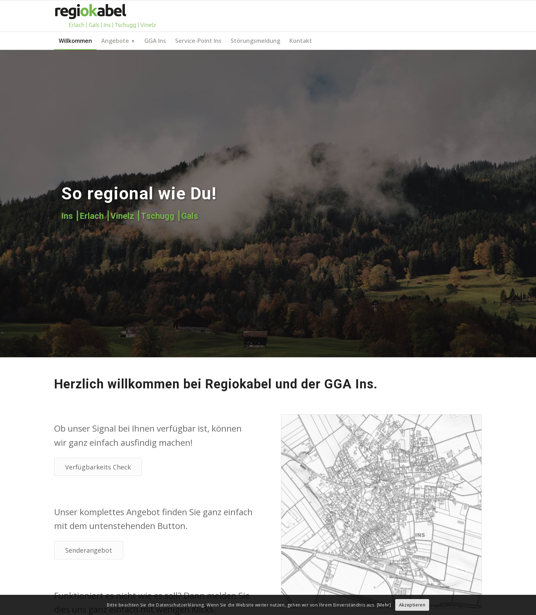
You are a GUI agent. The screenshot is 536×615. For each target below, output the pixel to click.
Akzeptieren (412, 605)
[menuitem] (75, 41)
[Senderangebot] (88, 550)
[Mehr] (384, 605)
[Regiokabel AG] (105, 16)
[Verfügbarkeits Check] (98, 467)
